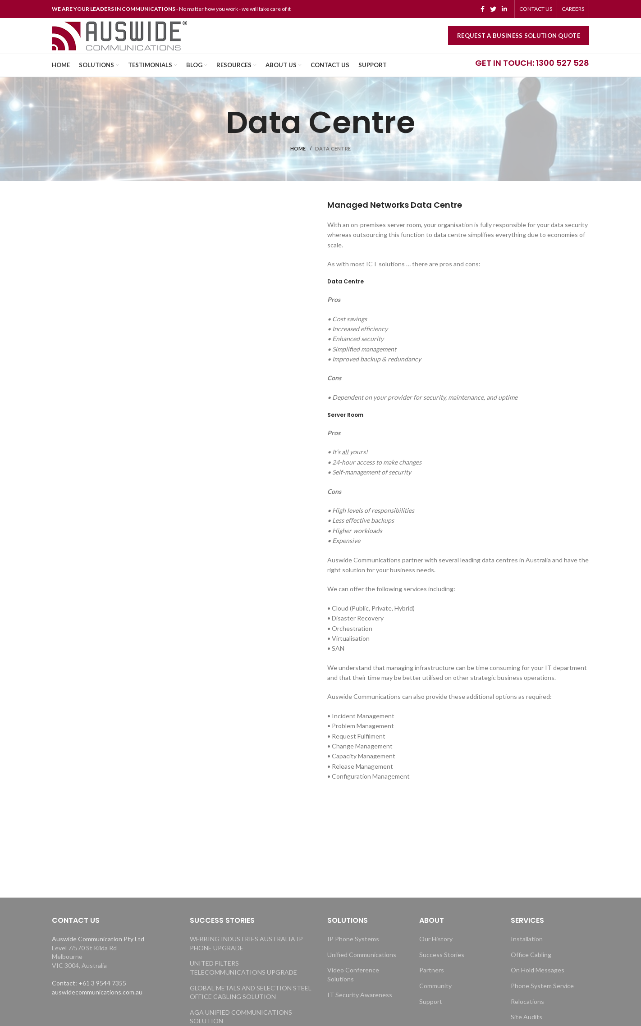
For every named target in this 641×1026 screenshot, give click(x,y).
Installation (527, 951)
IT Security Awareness (359, 1007)
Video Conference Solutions (353, 987)
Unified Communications (361, 967)
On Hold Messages (537, 983)
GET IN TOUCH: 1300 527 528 (532, 75)
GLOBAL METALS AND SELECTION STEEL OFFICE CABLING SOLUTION (250, 1005)
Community (435, 998)
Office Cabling (531, 967)
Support (430, 1014)
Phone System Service (542, 998)
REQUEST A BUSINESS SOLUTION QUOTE (518, 42)
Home (298, 161)
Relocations (527, 1014)
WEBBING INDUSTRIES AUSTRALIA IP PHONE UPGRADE (246, 956)
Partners (431, 983)
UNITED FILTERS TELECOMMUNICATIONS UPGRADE (243, 980)
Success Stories (441, 967)
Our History (436, 951)
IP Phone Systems (353, 951)
